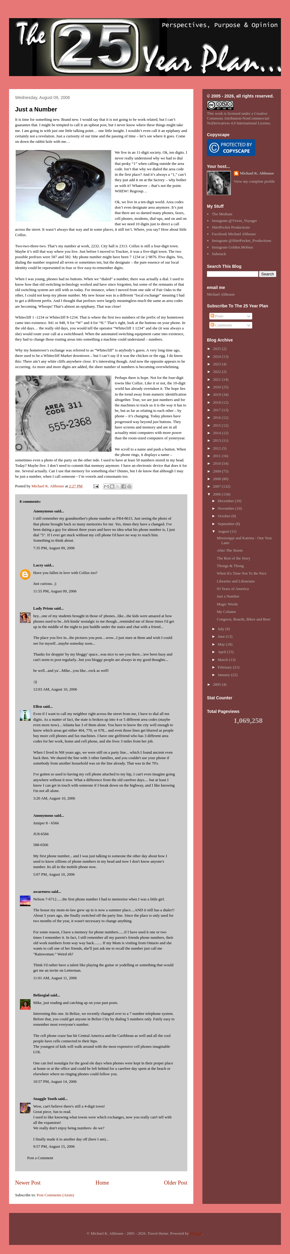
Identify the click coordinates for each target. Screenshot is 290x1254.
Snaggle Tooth (45, 1098)
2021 (217, 379)
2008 (217, 478)
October (224, 516)
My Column (226, 611)
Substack (219, 254)
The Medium (222, 214)
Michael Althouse (221, 294)
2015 (217, 425)
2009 (217, 471)
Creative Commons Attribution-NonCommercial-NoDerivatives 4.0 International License (238, 118)
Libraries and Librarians (236, 581)
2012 (217, 448)
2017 (217, 410)
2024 (217, 356)
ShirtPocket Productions (231, 227)
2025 (217, 348)
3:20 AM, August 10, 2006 (54, 798)
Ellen (37, 706)
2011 (217, 456)
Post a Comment (40, 1158)
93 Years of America (233, 588)
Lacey (38, 565)
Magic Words (227, 604)
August (224, 531)
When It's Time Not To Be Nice (241, 573)
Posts (217, 316)
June (222, 636)
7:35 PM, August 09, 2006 (54, 548)
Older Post (175, 1183)
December (226, 501)
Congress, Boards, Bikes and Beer (243, 619)
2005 (217, 684)
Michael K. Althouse (257, 173)
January (224, 674)
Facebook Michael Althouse (234, 234)
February (225, 667)
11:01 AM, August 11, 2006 (55, 978)
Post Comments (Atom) (55, 1195)
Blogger (196, 1233)
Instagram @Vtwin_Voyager (234, 220)
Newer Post (27, 1183)
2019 (217, 394)
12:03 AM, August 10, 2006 (55, 689)
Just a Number (36, 109)
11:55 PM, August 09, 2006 (54, 591)
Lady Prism (43, 608)
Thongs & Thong (230, 565)
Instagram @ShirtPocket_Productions (241, 240)
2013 (217, 440)
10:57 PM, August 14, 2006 (55, 1081)
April (222, 651)
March (223, 659)
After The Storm (230, 550)
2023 (217, 364)
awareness (41, 891)
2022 (217, 371)
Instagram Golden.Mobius (232, 247)
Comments (221, 325)
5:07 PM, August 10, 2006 (54, 874)
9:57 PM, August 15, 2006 (54, 1146)
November (226, 508)
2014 (217, 433)
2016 (217, 417)
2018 (217, 402)
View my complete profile (254, 181)
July (221, 629)
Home (102, 1183)
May (222, 644)
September (227, 523)
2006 (217, 494)
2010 (217, 463)
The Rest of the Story (233, 558)
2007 (217, 486)
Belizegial (41, 995)
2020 (217, 387)
